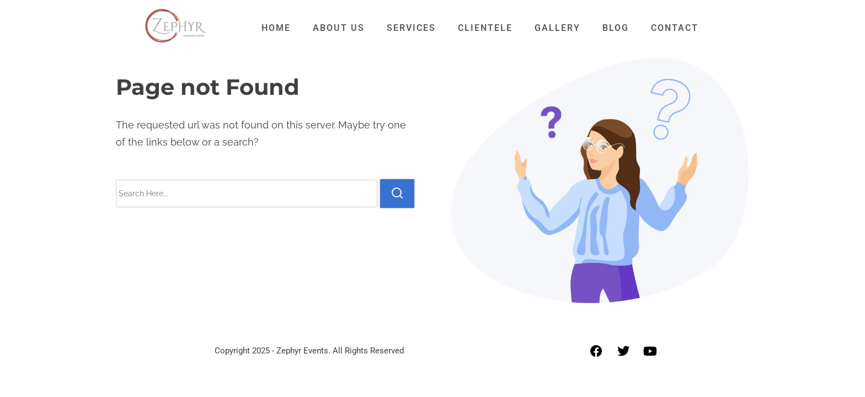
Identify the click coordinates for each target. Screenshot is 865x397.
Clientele (485, 28)
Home (276, 28)
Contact (674, 28)
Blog (615, 28)
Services (411, 28)
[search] (397, 193)
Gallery (557, 28)
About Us (339, 28)
